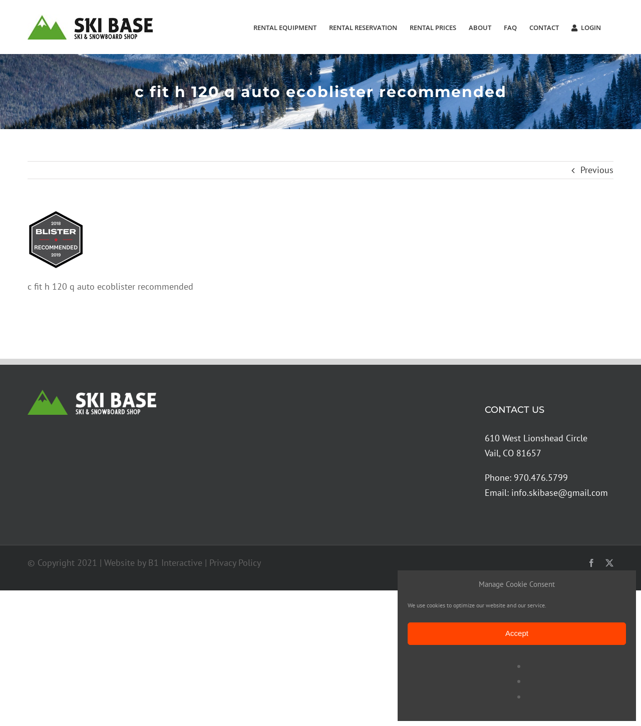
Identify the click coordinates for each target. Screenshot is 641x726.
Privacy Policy (235, 562)
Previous (596, 170)
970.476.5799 (541, 477)
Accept (516, 633)
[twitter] (609, 563)
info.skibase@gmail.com (559, 492)
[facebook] (591, 563)
